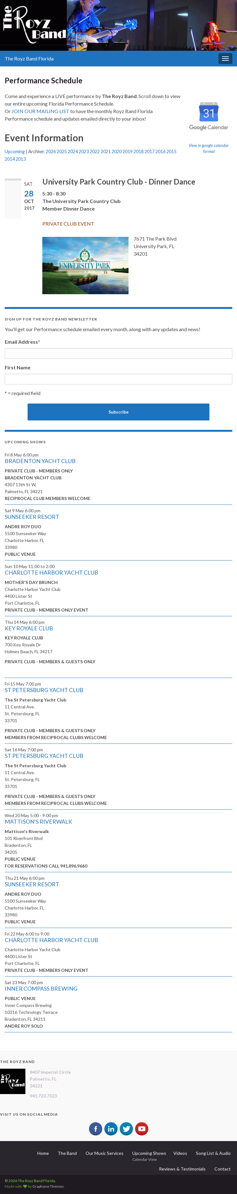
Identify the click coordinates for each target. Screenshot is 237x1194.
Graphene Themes (48, 1186)
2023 (84, 151)
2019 (128, 151)
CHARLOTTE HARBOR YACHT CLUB (51, 572)
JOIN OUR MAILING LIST (40, 111)
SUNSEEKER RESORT (32, 516)
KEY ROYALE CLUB (29, 628)
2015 (171, 151)
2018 (139, 151)
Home (43, 1153)
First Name (17, 367)
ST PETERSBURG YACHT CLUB (44, 689)
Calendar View (144, 1159)
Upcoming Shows (149, 1153)
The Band (67, 1153)
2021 (106, 151)
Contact (222, 1168)
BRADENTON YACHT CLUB (40, 460)
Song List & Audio (213, 1153)
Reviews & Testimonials (182, 1168)
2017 (150, 151)
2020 (117, 151)
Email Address (22, 342)
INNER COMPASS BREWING (41, 988)
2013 (21, 159)
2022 (95, 151)
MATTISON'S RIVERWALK (38, 821)
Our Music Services (105, 1153)
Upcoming (15, 151)
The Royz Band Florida (29, 58)
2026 (51, 151)
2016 (160, 151)
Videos (180, 1153)
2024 (73, 151)
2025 (62, 151)
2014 (10, 159)
